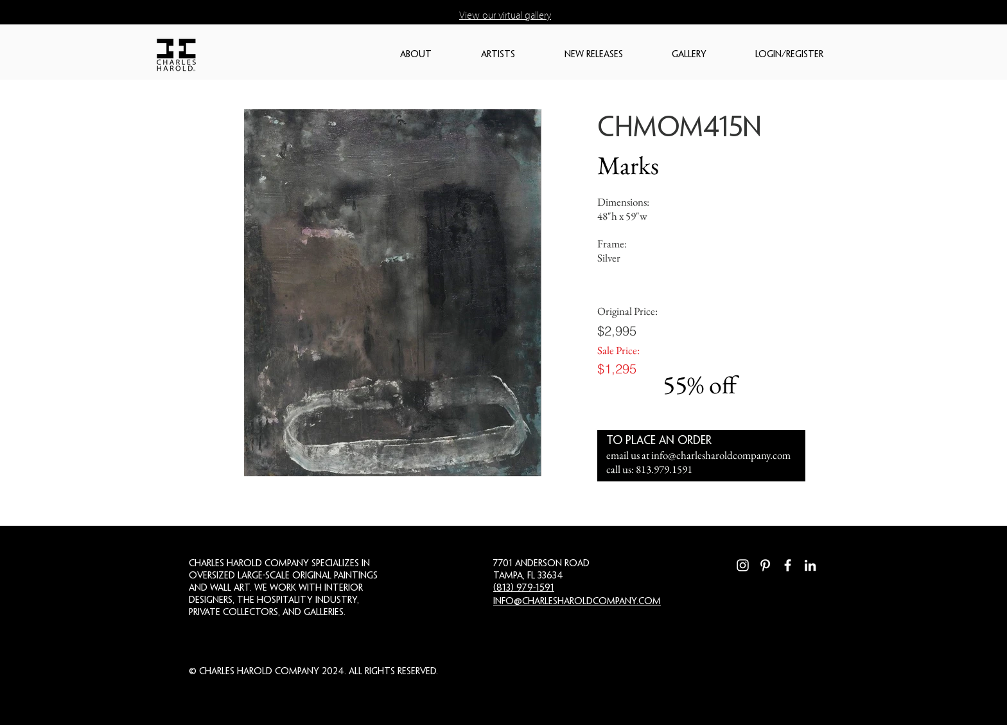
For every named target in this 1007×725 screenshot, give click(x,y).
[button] (434, 55)
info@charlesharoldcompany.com (721, 455)
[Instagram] (743, 565)
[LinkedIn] (810, 565)
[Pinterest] (765, 565)
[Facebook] (788, 565)
